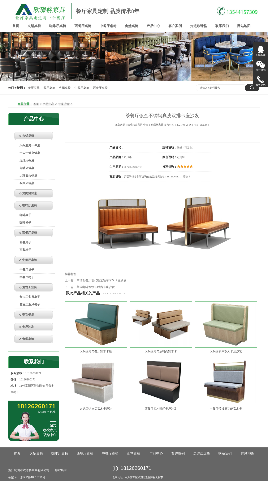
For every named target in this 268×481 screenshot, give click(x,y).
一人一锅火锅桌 (30, 153)
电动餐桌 (28, 314)
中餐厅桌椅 (108, 26)
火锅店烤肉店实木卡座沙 (96, 408)
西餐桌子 (25, 242)
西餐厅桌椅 (82, 26)
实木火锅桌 (27, 183)
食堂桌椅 (131, 26)
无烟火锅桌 (27, 160)
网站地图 (244, 26)
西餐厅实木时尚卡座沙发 (161, 408)
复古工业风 (29, 287)
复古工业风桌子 (30, 297)
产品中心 (153, 26)
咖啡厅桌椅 (57, 26)
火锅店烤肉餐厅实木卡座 (96, 351)
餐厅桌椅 (49, 87)
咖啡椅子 (25, 222)
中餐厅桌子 (27, 269)
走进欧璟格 (198, 26)
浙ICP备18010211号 (32, 477)
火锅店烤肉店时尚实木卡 (161, 351)
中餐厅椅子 (27, 277)
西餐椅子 (25, 250)
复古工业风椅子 (30, 304)
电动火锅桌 (27, 168)
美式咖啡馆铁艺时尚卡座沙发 (96, 287)
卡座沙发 (64, 104)
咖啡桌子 (25, 215)
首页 (15, 26)
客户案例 (175, 26)
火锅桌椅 (34, 26)
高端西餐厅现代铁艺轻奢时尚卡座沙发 (101, 280)
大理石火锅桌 (28, 175)
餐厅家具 (34, 87)
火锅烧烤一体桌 (30, 145)
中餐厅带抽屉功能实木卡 (226, 408)
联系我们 (222, 26)
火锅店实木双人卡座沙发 (226, 351)
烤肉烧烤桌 (29, 193)
